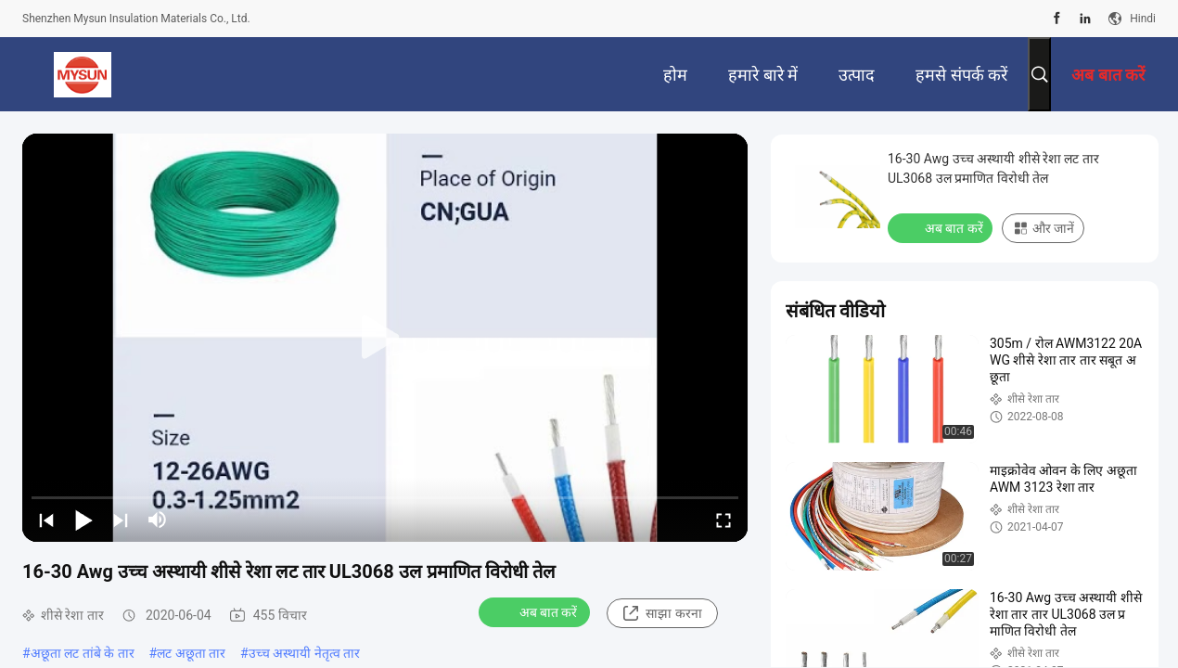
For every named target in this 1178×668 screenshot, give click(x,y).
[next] (120, 519)
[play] (385, 338)
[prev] (46, 519)
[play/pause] (83, 519)
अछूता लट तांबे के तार (82, 653)
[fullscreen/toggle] (723, 519)
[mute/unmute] (157, 519)
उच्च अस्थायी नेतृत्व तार (304, 653)
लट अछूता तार (191, 653)
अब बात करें (536, 611)
